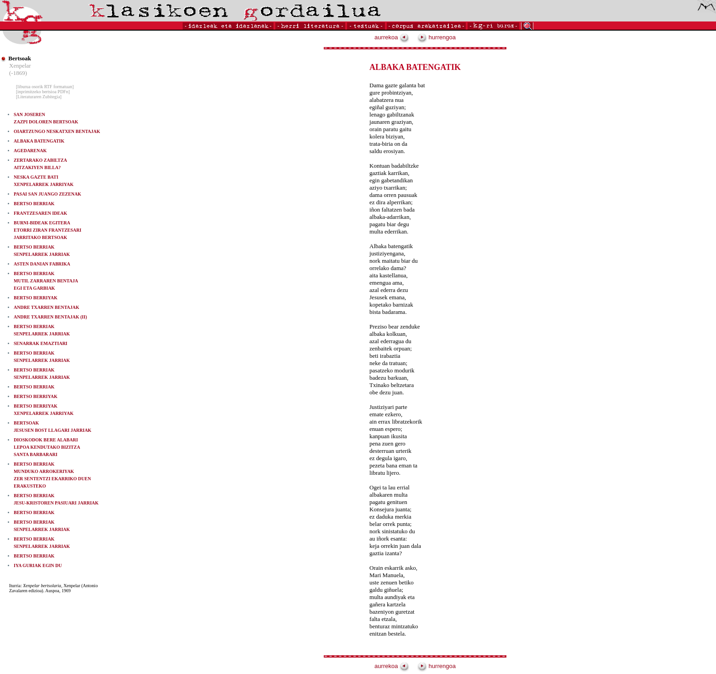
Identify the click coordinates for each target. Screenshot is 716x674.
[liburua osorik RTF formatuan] (45, 86)
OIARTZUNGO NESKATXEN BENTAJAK (57, 131)
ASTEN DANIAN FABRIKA (42, 263)
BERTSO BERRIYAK (36, 297)
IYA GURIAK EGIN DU (38, 565)
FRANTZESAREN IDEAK (40, 213)
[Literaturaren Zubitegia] (39, 96)
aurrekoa (391, 37)
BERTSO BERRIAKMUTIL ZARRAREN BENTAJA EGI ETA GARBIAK (46, 281)
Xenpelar (20, 65)
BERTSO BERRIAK (34, 203)
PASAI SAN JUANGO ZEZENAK (47, 193)
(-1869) (18, 72)
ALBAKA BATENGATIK (39, 140)
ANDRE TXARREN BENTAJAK (46, 307)
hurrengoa (436, 37)
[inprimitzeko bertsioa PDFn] (43, 91)
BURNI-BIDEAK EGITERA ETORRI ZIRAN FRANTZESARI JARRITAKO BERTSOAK (47, 230)
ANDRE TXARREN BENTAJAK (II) (50, 316)
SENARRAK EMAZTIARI (41, 343)
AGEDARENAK (30, 150)
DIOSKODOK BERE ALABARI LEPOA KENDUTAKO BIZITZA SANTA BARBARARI (47, 447)
